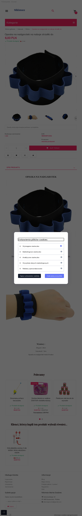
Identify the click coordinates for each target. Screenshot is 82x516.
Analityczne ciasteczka (31, 257)
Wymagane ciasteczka (31, 246)
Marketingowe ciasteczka (32, 252)
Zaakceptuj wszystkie (54, 276)
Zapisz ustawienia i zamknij (29, 276)
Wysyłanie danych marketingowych (35, 263)
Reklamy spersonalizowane (32, 269)
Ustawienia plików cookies (32, 239)
